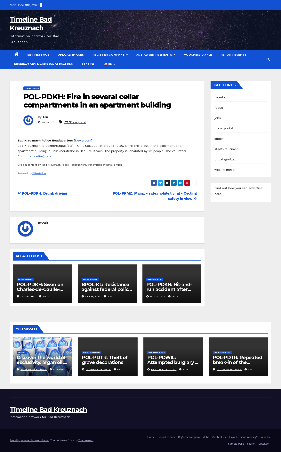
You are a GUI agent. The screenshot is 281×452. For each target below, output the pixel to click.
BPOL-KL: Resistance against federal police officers (106, 289)
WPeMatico (39, 173)
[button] (268, 59)
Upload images (71, 54)
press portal (32, 88)
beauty (219, 97)
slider (218, 139)
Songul (57, 369)
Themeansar (85, 440)
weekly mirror (225, 170)
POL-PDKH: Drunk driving (42, 193)
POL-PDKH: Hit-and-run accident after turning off (169, 289)
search (88, 64)
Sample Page (236, 443)
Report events (234, 54)
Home (151, 437)
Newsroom (83, 140)
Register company (110, 54)
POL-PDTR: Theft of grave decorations (104, 360)
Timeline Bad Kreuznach (48, 410)
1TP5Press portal (75, 122)
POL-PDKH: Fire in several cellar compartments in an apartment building (97, 100)
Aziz (45, 117)
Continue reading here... (36, 156)
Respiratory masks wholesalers (43, 64)
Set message (38, 54)
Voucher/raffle (198, 54)
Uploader (264, 443)
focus (218, 107)
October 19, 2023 (98, 369)
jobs (217, 118)
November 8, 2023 (33, 369)
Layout (233, 437)
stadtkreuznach (226, 149)
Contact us (219, 437)
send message (249, 437)
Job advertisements (155, 54)
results (265, 437)
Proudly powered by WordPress (29, 440)
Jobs (206, 437)
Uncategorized (225, 159)
